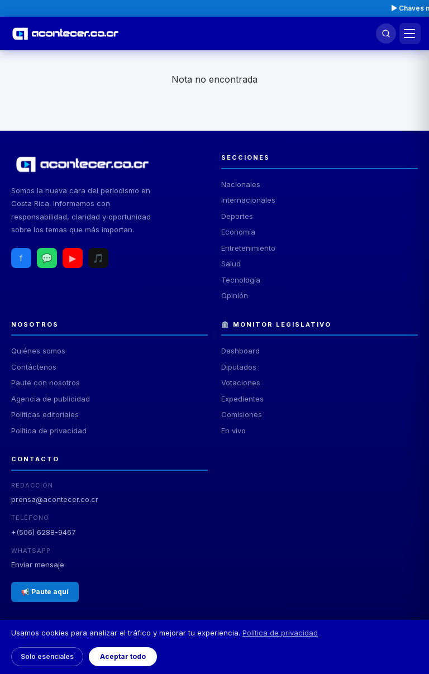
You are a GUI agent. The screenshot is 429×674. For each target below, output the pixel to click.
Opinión (234, 295)
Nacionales (240, 184)
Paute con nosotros (45, 382)
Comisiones (241, 414)
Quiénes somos (38, 350)
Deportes (237, 216)
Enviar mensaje (37, 564)
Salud (231, 263)
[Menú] (410, 33)
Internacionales (248, 199)
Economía (238, 231)
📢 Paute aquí (45, 591)
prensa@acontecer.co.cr (54, 499)
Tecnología (240, 279)
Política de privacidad (49, 430)
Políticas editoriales (45, 414)
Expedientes (242, 398)
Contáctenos (33, 366)
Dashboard (240, 350)
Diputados (238, 366)
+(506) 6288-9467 (43, 532)
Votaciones (240, 382)
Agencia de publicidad (50, 398)
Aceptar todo (123, 656)
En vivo (233, 430)
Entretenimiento (248, 247)
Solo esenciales (47, 656)
